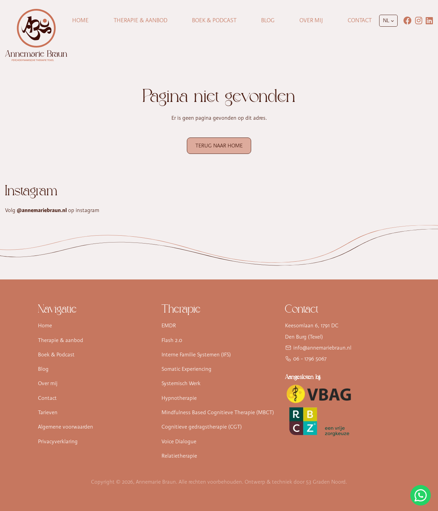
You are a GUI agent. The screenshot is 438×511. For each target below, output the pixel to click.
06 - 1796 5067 (310, 358)
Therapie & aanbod (60, 340)
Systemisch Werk (181, 383)
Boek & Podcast (214, 20)
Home (80, 20)
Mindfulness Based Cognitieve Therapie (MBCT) (218, 412)
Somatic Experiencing (186, 369)
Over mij (311, 20)
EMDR (169, 325)
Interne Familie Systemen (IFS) (196, 354)
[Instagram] (418, 20)
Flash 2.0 (172, 340)
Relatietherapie (179, 456)
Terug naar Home (219, 145)
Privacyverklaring (58, 441)
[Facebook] (407, 20)
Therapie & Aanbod (140, 20)
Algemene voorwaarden (65, 426)
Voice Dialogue (179, 441)
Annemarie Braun (156, 482)
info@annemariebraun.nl (322, 347)
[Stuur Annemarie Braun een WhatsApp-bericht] (420, 495)
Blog (267, 20)
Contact (360, 20)
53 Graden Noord (326, 482)
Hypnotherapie (179, 398)
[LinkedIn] (429, 20)
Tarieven (47, 412)
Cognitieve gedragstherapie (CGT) (202, 426)
